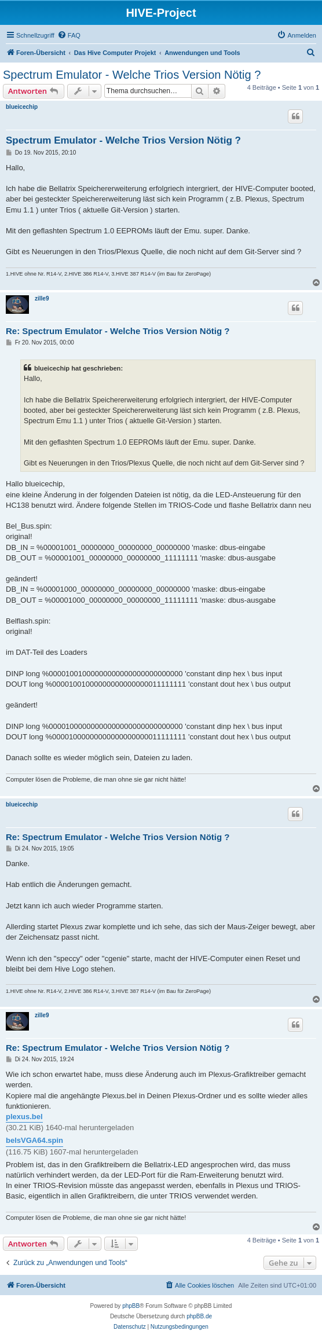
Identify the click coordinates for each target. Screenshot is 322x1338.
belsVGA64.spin (34, 1140)
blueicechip (22, 107)
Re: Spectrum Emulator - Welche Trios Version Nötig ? (117, 331)
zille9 (42, 298)
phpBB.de (199, 1316)
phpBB (131, 1306)
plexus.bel (24, 1116)
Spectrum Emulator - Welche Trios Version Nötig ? (132, 74)
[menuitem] (68, 35)
